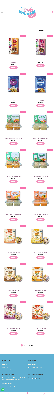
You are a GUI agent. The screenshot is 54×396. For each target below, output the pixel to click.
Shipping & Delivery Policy (35, 367)
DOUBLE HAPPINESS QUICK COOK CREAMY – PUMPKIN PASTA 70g (40, 290)
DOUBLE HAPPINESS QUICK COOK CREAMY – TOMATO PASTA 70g (40, 328)
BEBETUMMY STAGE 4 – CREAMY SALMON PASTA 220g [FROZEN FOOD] (40, 138)
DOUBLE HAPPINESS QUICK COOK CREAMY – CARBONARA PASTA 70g (14, 252)
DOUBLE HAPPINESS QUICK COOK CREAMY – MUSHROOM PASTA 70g (14, 290)
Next (32, 345)
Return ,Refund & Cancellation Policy (38, 370)
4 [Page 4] (29, 345)
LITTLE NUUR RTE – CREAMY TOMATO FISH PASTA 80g (13, 61)
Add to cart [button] (13, 67)
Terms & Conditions (7, 370)
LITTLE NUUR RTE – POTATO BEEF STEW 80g (40, 61)
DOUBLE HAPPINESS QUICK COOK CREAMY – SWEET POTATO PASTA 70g (14, 328)
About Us (4, 364)
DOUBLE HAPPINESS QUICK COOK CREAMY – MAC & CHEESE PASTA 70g (40, 252)
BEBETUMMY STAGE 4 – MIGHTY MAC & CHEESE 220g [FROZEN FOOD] (40, 176)
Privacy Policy (32, 364)
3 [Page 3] (26, 345)
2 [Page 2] (24, 345)
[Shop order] (44, 30)
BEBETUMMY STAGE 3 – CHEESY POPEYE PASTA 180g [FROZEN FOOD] (14, 214)
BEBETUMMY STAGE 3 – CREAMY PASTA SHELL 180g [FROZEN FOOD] (40, 214)
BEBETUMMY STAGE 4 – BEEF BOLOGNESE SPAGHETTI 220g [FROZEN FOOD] (13, 138)
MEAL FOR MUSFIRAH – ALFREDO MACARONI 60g (13, 99)
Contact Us (5, 367)
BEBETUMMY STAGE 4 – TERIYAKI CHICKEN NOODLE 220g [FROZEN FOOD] (13, 176)
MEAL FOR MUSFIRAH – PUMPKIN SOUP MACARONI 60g (40, 99)
